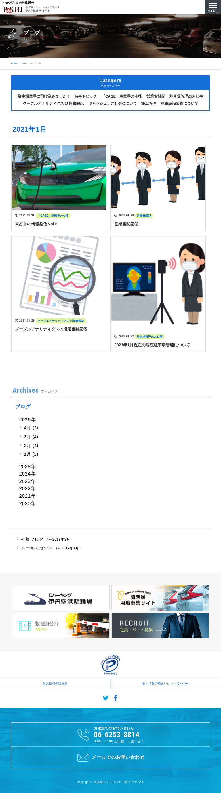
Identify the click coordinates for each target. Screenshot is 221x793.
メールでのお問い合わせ (110, 757)
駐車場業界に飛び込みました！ (44, 96)
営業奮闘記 (155, 96)
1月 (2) (31, 454)
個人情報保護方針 (55, 683)
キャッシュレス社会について (112, 103)
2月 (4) (31, 445)
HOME (14, 63)
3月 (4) (31, 436)
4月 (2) (31, 427)
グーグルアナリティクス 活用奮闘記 (53, 103)
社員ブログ (47, 539)
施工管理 (148, 103)
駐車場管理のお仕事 (186, 96)
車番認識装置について (179, 103)
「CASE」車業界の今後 (122, 96)
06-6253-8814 (116, 734)
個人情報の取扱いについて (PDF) (165, 683)
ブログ (24, 63)
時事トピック (86, 96)
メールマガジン (52, 547)
